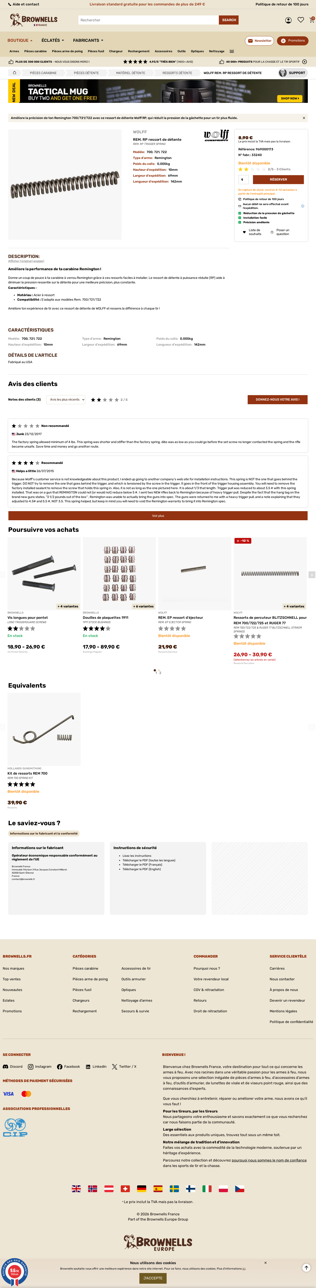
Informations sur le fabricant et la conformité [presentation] (44, 833)
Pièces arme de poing (71, 51)
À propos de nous (282, 990)
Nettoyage (231, 51)
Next (312, 574)
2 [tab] (160, 672)
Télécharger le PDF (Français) (142, 864)
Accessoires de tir (136, 968)
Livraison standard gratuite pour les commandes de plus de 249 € (146, 4)
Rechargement (147, 51)
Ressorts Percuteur (244, 663)
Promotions (296, 40)
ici (243, 1267)
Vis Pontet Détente (17, 652)
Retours (198, 1000)
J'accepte (153, 1278)
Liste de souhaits (302, 20)
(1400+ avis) (171, 61)
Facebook (70, 1067)
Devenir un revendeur (286, 1000)
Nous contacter (281, 979)
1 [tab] (156, 672)
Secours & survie (135, 1011)
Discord (13, 1067)
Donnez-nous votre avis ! (277, 399)
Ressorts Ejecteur (168, 652)
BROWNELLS (15, 612)
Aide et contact (23, 4)
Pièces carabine (37, 51)
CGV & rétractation (208, 990)
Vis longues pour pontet (28, 617)
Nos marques (14, 968)
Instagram (40, 1067)
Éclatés (53, 40)
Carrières (275, 968)
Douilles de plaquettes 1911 (106, 617)
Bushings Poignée (92, 652)
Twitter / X (127, 1067)
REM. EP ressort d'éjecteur (181, 617)
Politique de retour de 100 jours (281, 4)
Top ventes (12, 979)
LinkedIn (98, 1067)
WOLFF (140, 131)
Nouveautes (13, 990)
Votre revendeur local (210, 979)
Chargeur (123, 51)
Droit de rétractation (209, 1011)
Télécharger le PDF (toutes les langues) (149, 860)
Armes (15, 51)
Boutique (18, 40)
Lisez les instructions (137, 855)
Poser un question (280, 232)
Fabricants (91, 40)
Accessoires (173, 51)
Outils (193, 51)
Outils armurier (133, 979)
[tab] (43, 833)
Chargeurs (80, 1000)
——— (246, 51)
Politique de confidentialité (290, 1022)
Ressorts (12, 807)
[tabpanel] (44, 595)
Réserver (278, 180)
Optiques (210, 51)
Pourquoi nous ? (206, 968)
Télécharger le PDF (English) (142, 869)
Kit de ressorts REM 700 (28, 773)
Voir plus (158, 516)
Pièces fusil (102, 51)
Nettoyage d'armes (137, 1000)
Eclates (9, 1000)
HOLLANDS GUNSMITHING (24, 768)
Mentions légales (282, 1011)
